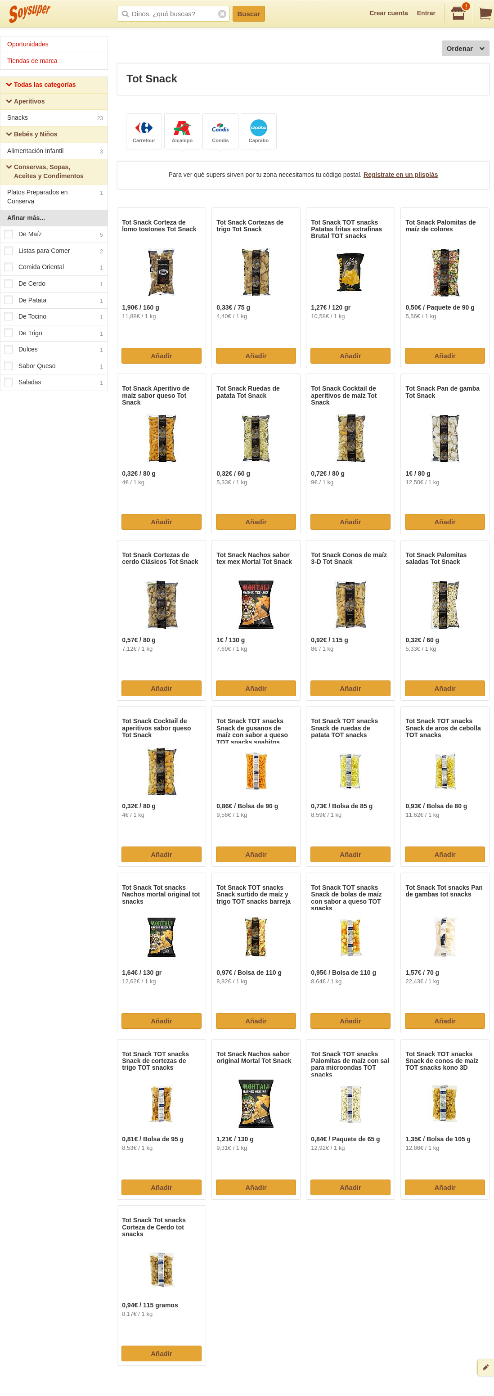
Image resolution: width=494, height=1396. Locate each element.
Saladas (53, 383)
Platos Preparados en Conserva (55, 197)
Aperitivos (25, 102)
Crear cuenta (388, 13)
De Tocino (53, 317)
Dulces (53, 350)
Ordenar (466, 49)
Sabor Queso (53, 366)
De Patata (53, 301)
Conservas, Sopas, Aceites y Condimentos (45, 171)
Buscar (249, 14)
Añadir (161, 356)
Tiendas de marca (32, 60)
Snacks (55, 118)
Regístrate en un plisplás (401, 174)
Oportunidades (28, 44)
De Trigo (53, 333)
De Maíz (53, 234)
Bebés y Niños (31, 135)
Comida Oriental (53, 268)
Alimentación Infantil (55, 152)
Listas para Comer (53, 251)
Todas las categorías (41, 85)
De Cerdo (53, 284)
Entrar (426, 13)
